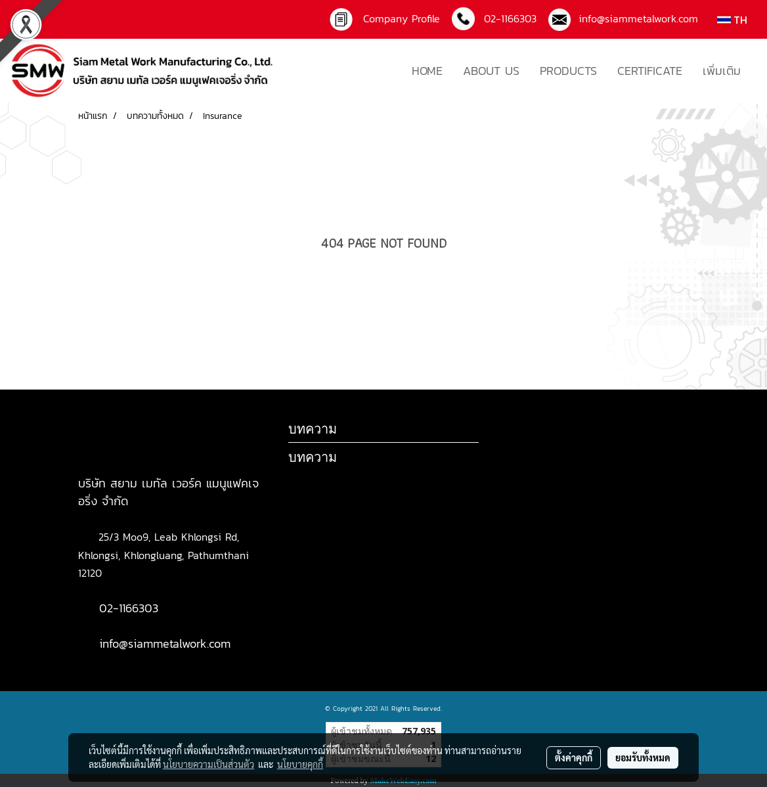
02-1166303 (128, 608)
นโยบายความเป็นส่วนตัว (208, 764)
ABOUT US (491, 70)
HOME (427, 70)
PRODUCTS (568, 70)
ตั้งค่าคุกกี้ (573, 757)
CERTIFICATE (649, 70)
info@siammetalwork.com (634, 18)
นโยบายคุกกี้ (300, 764)
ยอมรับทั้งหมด (642, 757)
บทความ (312, 457)
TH (732, 20)
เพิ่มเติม (722, 70)
